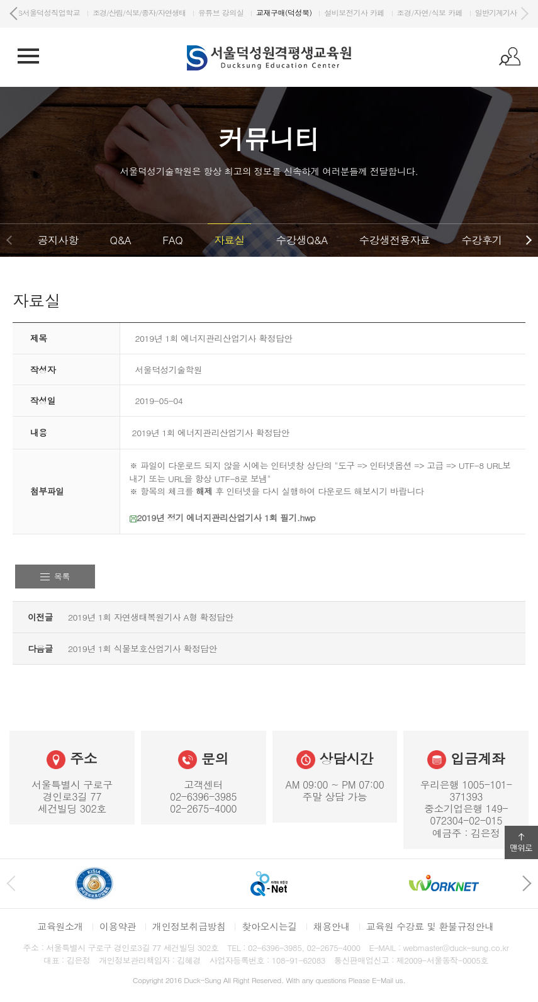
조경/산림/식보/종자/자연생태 (231, 12)
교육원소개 (60, 926)
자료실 (229, 239)
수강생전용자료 (394, 239)
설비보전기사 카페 (446, 12)
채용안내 (331, 926)
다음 (524, 14)
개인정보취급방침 (189, 926)
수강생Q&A (302, 239)
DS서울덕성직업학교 (138, 12)
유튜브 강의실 (313, 12)
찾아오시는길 (269, 926)
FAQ (172, 239)
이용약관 (117, 926)
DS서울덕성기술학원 (58, 12)
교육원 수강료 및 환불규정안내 (430, 926)
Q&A (120, 239)
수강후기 (481, 239)
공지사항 (58, 239)
